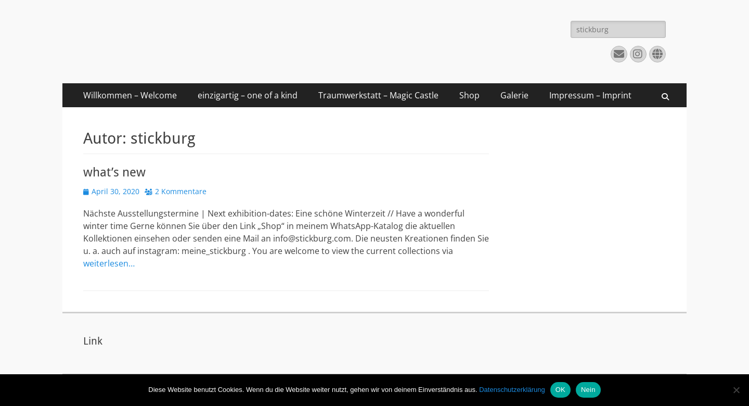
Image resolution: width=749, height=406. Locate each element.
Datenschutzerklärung (512, 390)
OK (560, 390)
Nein (588, 390)
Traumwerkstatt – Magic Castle (378, 95)
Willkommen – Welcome (130, 95)
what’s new (114, 172)
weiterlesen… (109, 263)
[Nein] (736, 390)
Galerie (514, 95)
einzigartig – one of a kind (248, 95)
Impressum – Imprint (590, 95)
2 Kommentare (180, 191)
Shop (469, 95)
